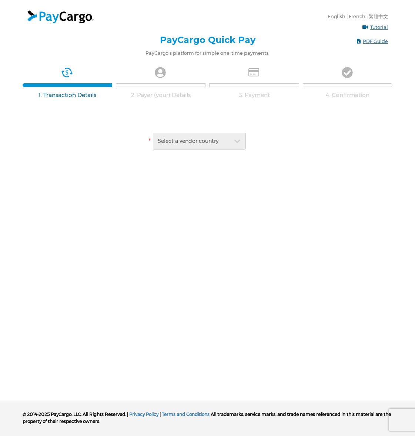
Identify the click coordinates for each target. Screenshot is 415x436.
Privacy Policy (143, 414)
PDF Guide (375, 41)
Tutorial (379, 27)
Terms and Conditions (186, 414)
